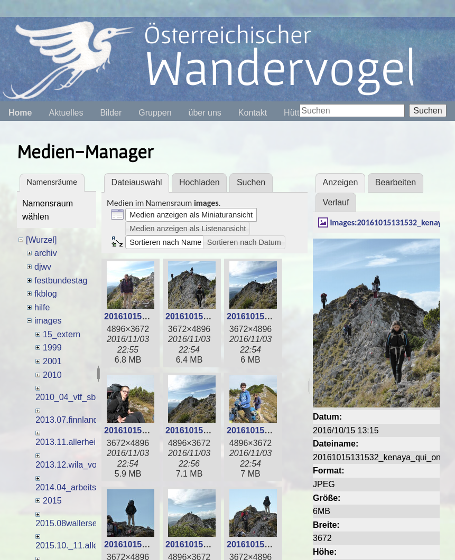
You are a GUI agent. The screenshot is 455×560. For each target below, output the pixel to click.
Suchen (427, 110)
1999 (52, 347)
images (48, 320)
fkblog (45, 293)
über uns (205, 112)
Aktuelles (66, 112)
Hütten (296, 112)
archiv (45, 253)
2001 (52, 361)
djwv (42, 266)
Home (20, 112)
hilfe (42, 307)
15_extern (61, 334)
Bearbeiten (395, 182)
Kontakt (252, 112)
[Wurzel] (41, 239)
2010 (52, 375)
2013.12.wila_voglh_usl (79, 464)
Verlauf (336, 202)
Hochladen (199, 182)
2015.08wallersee (68, 523)
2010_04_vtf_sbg (67, 397)
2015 (52, 500)
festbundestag (61, 280)
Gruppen (154, 112)
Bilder (111, 112)
